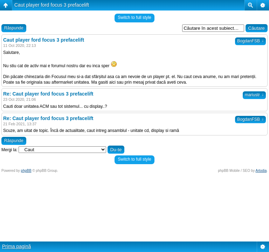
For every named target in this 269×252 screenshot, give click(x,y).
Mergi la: (9, 149)
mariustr (254, 94)
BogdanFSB (250, 40)
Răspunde (13, 28)
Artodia (261, 171)
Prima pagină (16, 246)
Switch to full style (134, 17)
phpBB (26, 171)
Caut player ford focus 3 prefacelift (51, 5)
